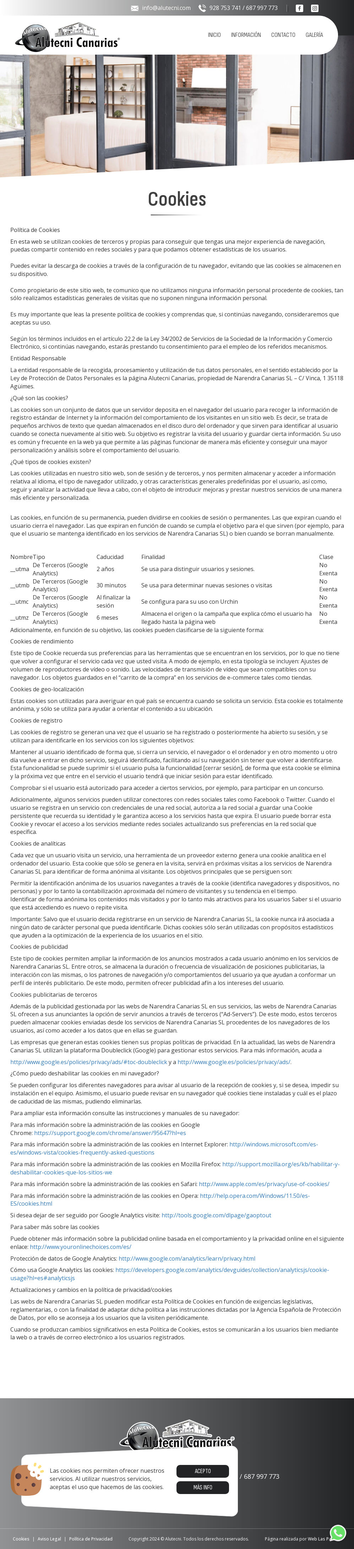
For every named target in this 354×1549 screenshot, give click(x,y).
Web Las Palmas (324, 1539)
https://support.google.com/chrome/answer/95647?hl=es (110, 1133)
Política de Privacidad (91, 1539)
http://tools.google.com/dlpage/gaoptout (216, 1215)
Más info (202, 1487)
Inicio (214, 35)
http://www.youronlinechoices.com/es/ (80, 1247)
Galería (314, 35)
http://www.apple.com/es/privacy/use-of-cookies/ (264, 1184)
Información (246, 35)
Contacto (283, 35)
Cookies (21, 1539)
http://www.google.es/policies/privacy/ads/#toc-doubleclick (88, 1062)
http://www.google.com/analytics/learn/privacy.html (187, 1258)
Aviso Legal (49, 1539)
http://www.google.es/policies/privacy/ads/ (234, 1062)
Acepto (203, 1471)
